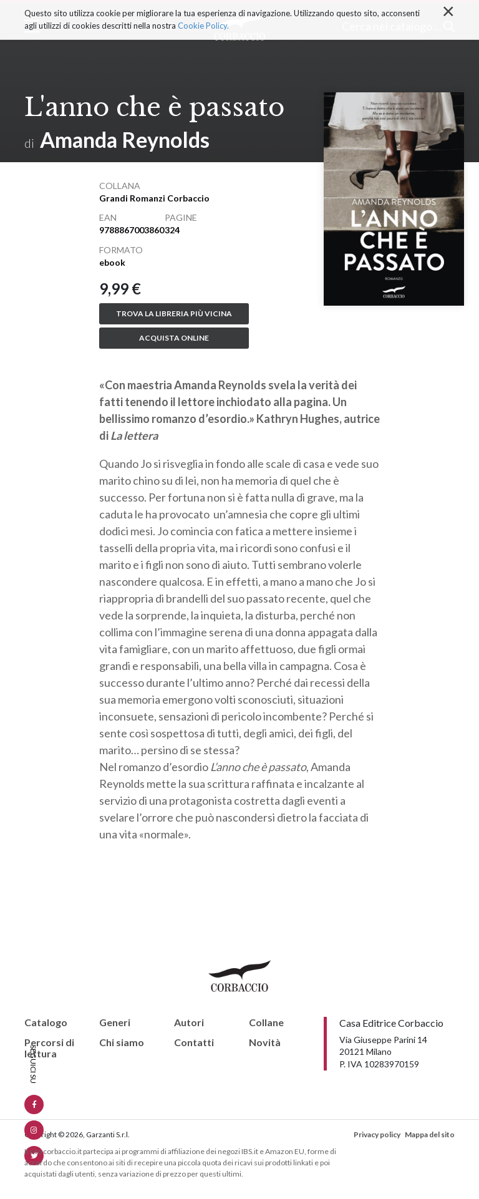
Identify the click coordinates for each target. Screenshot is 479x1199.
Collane (266, 1022)
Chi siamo (121, 1042)
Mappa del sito (430, 1134)
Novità (265, 1042)
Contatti (194, 1042)
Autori (189, 1022)
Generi (114, 1022)
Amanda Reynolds (125, 139)
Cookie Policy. (203, 25)
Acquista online (174, 337)
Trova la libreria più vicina (174, 313)
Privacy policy (377, 1134)
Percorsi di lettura (49, 1048)
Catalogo (45, 1022)
